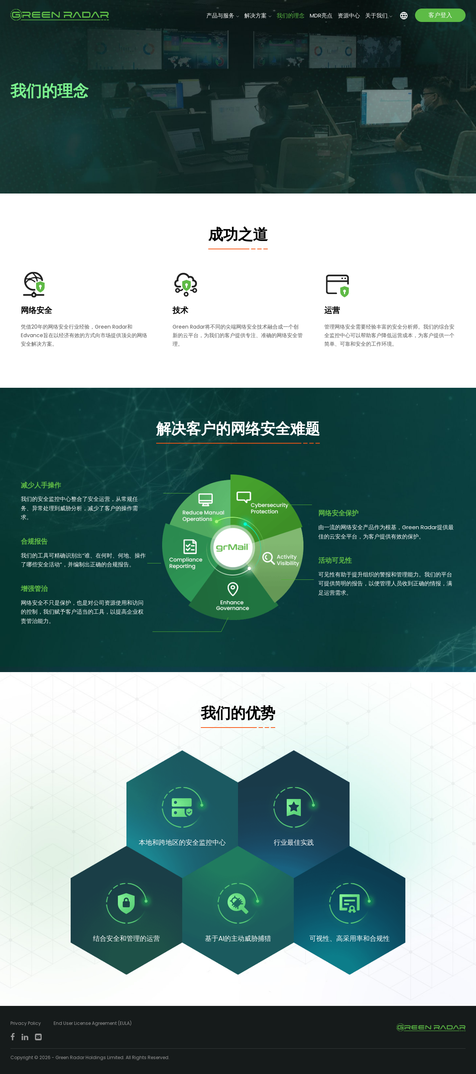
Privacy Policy (25, 1023)
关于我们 (376, 15)
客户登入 (440, 15)
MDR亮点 (321, 15)
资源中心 (349, 15)
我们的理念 (291, 15)
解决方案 (255, 15)
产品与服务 (220, 15)
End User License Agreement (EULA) (93, 1023)
